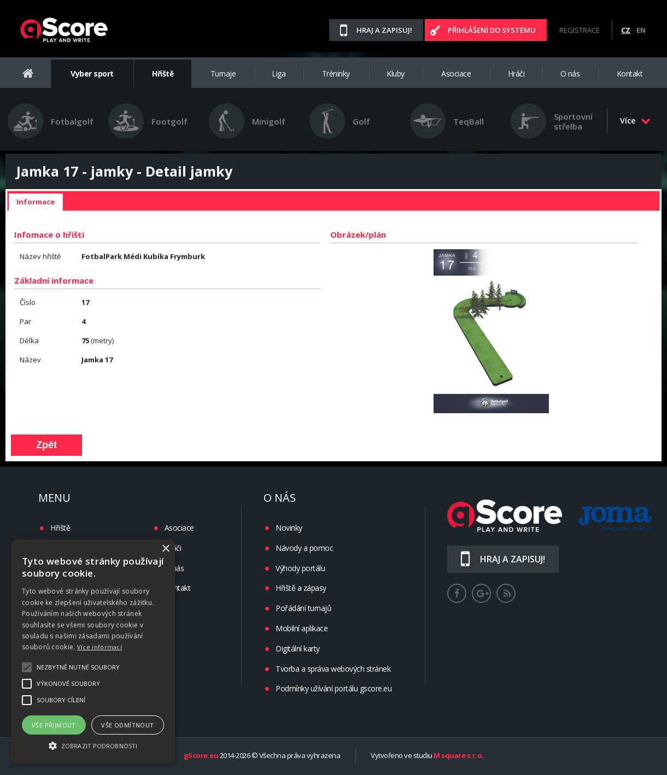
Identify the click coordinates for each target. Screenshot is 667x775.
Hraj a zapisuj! (384, 30)
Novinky (289, 527)
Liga (278, 73)
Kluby (396, 73)
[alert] (93, 651)
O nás (570, 73)
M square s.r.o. (459, 756)
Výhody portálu (300, 568)
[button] (93, 745)
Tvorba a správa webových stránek (333, 669)
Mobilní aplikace (301, 628)
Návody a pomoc (304, 548)
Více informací (99, 647)
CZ (625, 30)
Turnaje (223, 73)
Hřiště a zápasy (301, 588)
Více (635, 120)
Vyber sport (92, 73)
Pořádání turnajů (303, 608)
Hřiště (162, 73)
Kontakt (630, 73)
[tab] (35, 202)
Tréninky (336, 73)
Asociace (456, 73)
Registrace (579, 30)
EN (641, 30)
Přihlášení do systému (492, 30)
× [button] (165, 549)
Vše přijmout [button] (54, 725)
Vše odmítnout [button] (127, 725)
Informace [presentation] (35, 202)
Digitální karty (298, 648)
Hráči (516, 73)
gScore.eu (201, 756)
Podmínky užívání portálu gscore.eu (333, 688)
